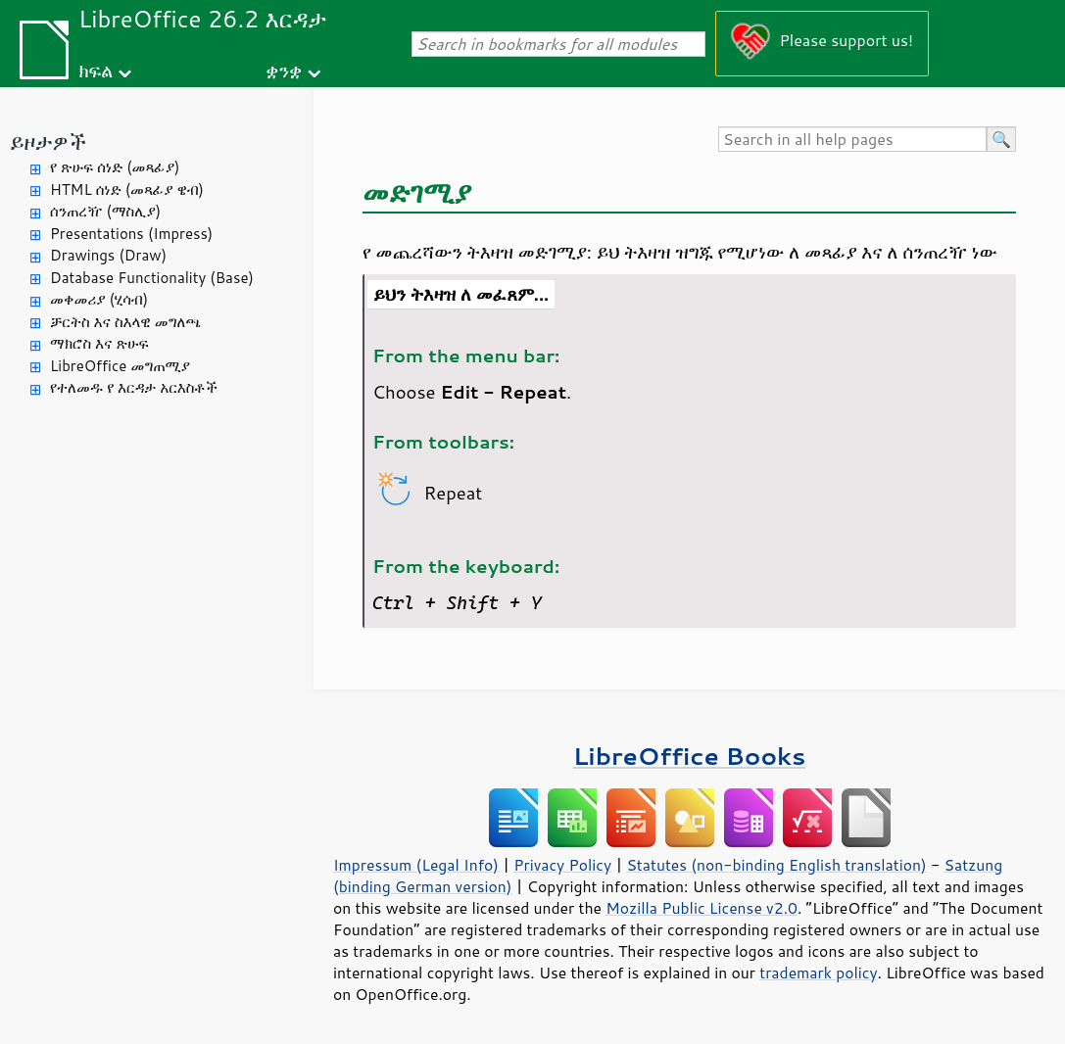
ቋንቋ (284, 70)
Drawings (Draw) (108, 255)
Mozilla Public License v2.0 (701, 908)
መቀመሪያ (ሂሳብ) (99, 299)
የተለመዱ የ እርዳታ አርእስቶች (134, 387)
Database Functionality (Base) (152, 277)
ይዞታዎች (48, 141)
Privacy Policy (562, 865)
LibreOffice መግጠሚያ (120, 366)
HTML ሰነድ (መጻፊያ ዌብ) (127, 189)
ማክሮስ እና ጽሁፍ (99, 343)
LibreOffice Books (689, 755)
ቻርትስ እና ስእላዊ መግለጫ (125, 321)
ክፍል (95, 70)
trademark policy (818, 972)
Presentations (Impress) (131, 233)
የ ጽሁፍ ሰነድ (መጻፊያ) (114, 167)
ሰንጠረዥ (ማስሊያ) (105, 211)
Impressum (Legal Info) (416, 865)
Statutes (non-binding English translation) (776, 865)
